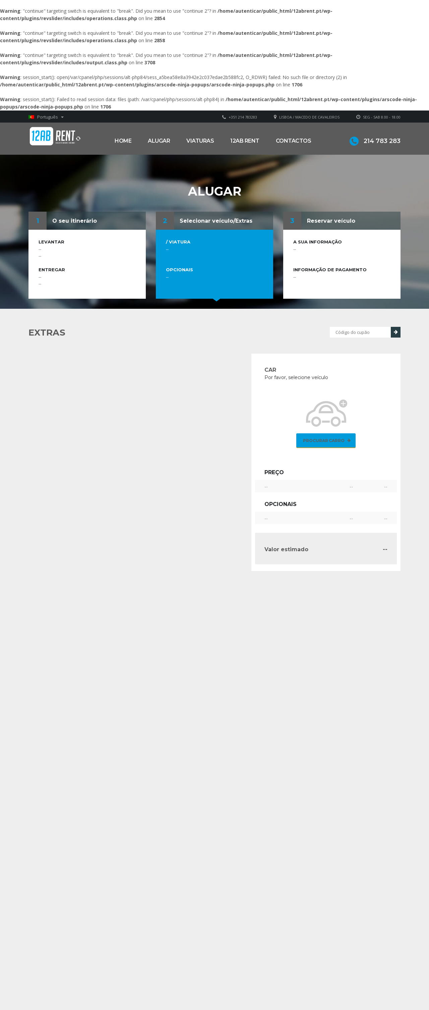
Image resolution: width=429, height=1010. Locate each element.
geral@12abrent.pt (157, 979)
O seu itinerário (74, 221)
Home (123, 141)
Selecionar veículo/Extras (216, 221)
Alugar (159, 141)
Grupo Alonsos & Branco (253, 975)
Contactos (293, 141)
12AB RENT (244, 141)
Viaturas (200, 141)
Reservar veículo (331, 221)
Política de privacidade (250, 986)
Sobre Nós (237, 965)
